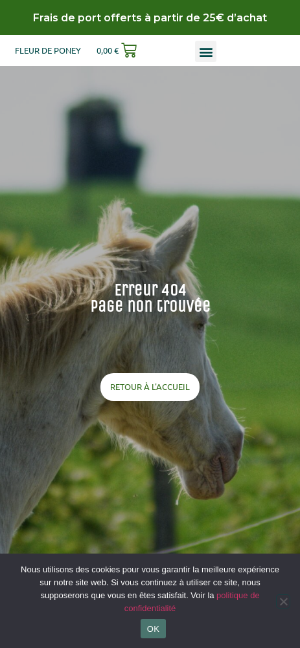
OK (153, 629)
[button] (205, 51)
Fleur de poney (48, 50)
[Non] (283, 601)
